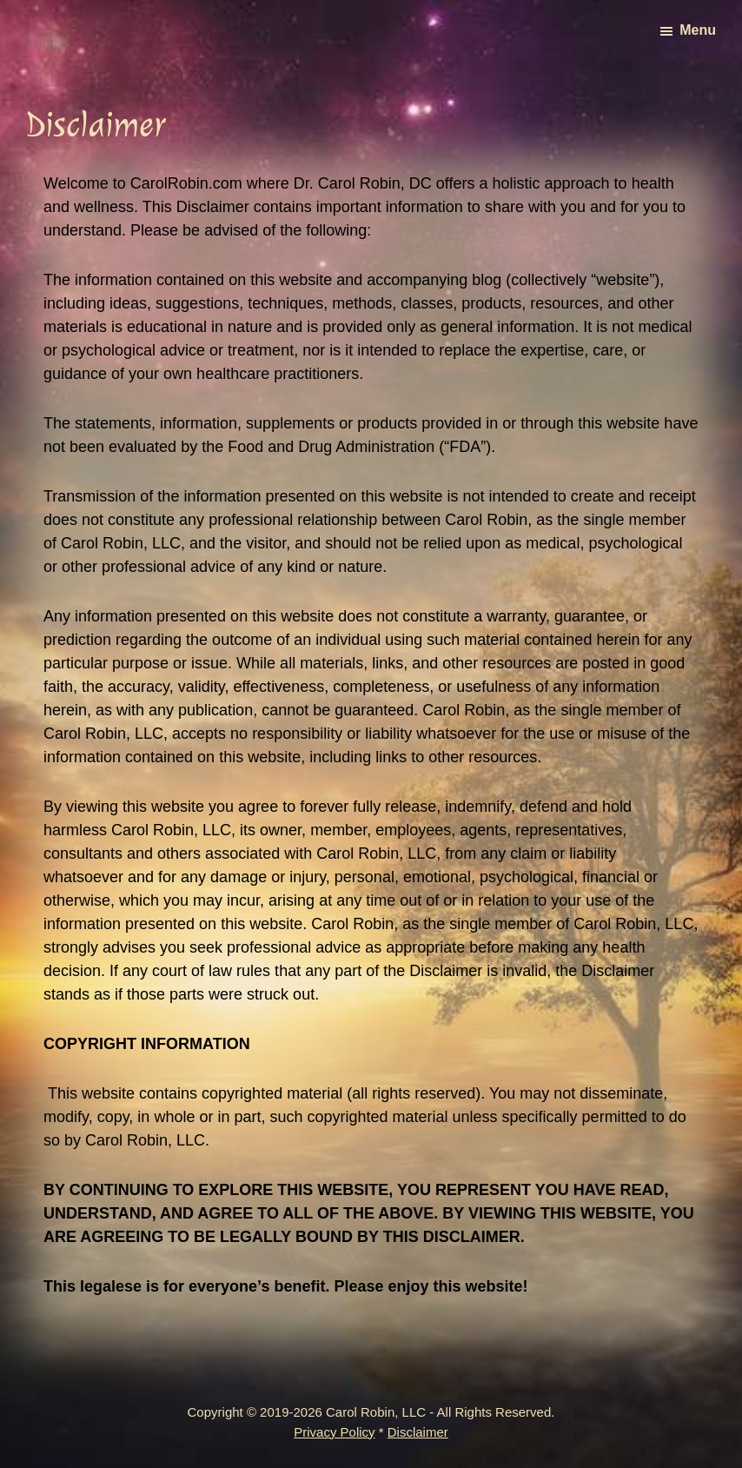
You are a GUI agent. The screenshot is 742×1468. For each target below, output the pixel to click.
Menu (697, 30)
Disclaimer (418, 1432)
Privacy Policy (334, 1432)
